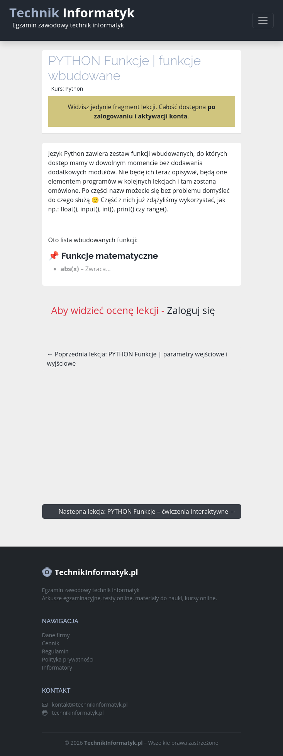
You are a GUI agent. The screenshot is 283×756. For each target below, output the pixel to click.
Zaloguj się (191, 310)
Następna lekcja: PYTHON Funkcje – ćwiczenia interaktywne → (147, 511)
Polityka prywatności (68, 659)
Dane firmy (56, 635)
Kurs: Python (67, 88)
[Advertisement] (141, 435)
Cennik (50, 643)
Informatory (57, 667)
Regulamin (55, 651)
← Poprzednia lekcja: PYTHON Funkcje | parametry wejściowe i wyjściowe (137, 359)
